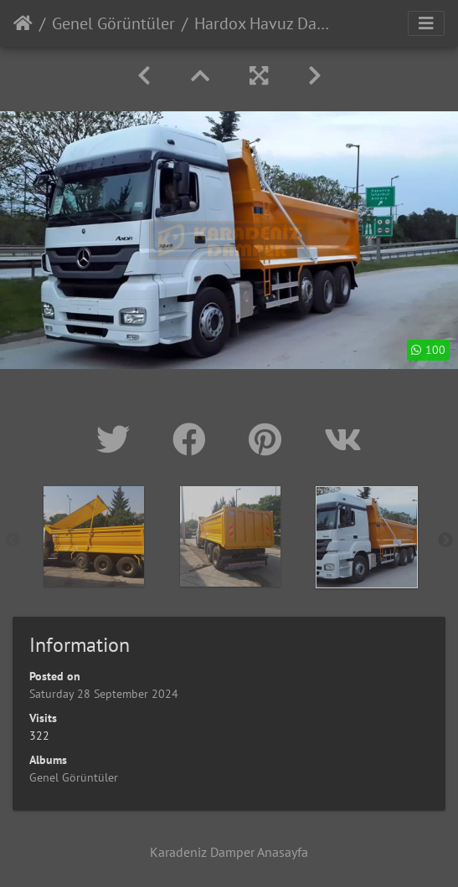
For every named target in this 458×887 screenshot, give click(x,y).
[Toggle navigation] (426, 23)
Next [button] (445, 540)
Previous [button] (12, 540)
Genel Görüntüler (113, 23)
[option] (93, 536)
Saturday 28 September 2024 (103, 693)
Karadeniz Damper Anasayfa (229, 851)
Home (23, 23)
